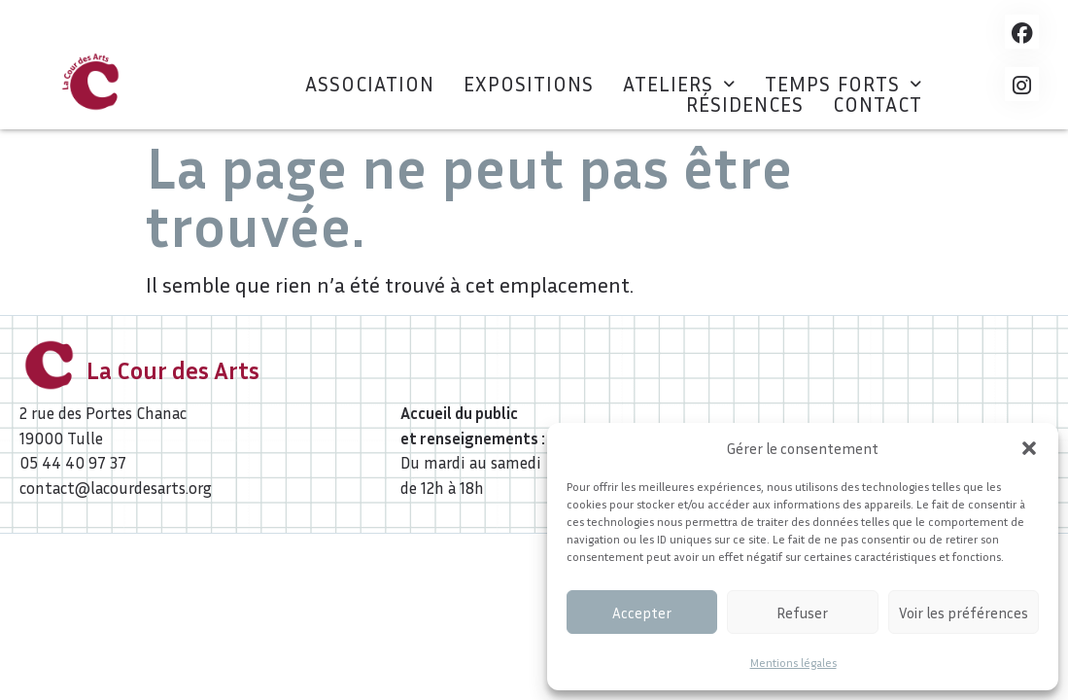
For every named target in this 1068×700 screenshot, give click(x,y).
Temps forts (843, 84)
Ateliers (679, 84)
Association (369, 84)
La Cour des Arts (172, 370)
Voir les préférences (963, 612)
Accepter (642, 612)
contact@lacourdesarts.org (115, 487)
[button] (1029, 448)
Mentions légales (793, 662)
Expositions (529, 84)
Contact (877, 104)
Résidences (745, 104)
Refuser (802, 612)
